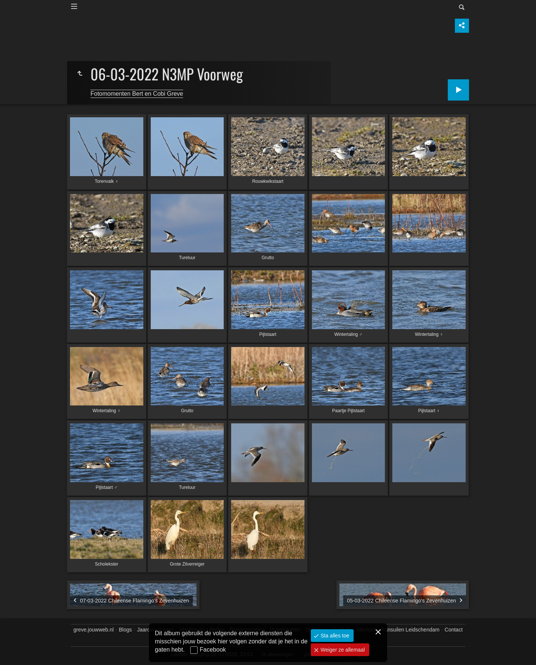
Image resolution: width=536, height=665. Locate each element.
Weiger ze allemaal (342, 650)
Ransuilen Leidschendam (410, 630)
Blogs (125, 630)
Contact (454, 630)
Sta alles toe (334, 636)
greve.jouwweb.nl (93, 630)
